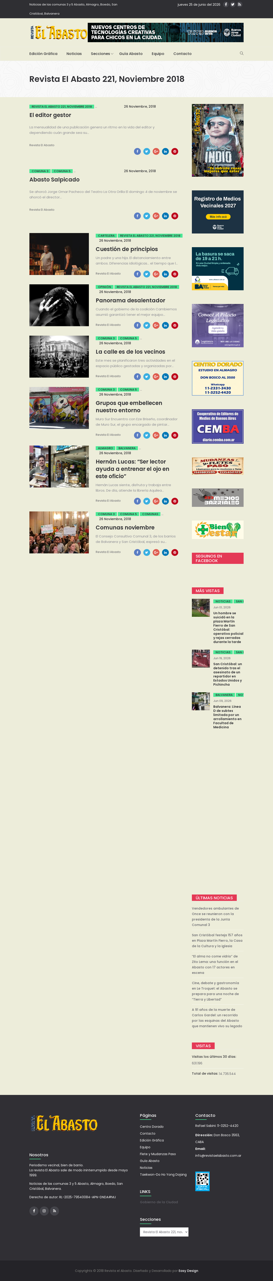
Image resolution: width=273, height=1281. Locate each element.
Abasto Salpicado (54, 179)
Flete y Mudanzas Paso (158, 1154)
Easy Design (188, 1270)
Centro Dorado (152, 1126)
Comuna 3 (40, 171)
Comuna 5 (62, 171)
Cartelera (106, 236)
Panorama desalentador (130, 300)
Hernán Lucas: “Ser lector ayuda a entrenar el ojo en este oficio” (132, 469)
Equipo (158, 53)
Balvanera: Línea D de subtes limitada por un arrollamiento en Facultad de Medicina (227, 716)
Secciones (100, 53)
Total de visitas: (205, 1073)
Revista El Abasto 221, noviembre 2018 (62, 107)
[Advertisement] (218, 812)
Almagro (105, 448)
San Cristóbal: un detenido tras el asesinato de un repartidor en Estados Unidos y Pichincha (227, 674)
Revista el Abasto (41, 145)
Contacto (182, 53)
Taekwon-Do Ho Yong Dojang (163, 1174)
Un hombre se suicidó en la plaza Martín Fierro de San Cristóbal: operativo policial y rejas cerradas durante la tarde (228, 627)
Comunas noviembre (125, 527)
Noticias (74, 53)
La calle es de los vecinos (130, 351)
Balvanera (127, 448)
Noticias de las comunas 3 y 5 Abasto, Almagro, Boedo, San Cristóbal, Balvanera (73, 9)
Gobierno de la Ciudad (159, 1202)
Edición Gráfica (43, 53)
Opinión (104, 287)
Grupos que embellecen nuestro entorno (129, 406)
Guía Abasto (131, 53)
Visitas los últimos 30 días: (214, 1056)
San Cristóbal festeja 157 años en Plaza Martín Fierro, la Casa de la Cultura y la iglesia (217, 940)
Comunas (150, 514)
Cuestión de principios (127, 249)
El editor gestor (50, 115)
